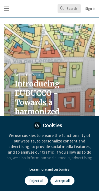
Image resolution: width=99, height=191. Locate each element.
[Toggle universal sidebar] (6, 8)
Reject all (36, 181)
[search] (69, 8)
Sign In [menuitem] (90, 9)
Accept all (62, 181)
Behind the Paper (28, 75)
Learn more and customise (49, 169)
